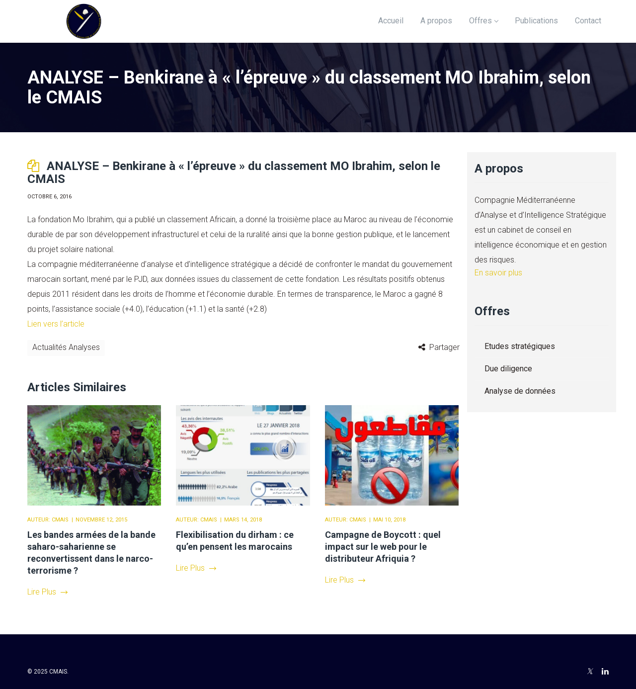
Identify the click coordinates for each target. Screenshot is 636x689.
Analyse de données (520, 391)
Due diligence (508, 368)
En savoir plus (498, 272)
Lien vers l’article (55, 324)
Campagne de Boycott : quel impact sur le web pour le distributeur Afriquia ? (383, 546)
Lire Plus (47, 592)
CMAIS (60, 520)
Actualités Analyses (66, 347)
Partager (444, 347)
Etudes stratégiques (519, 346)
